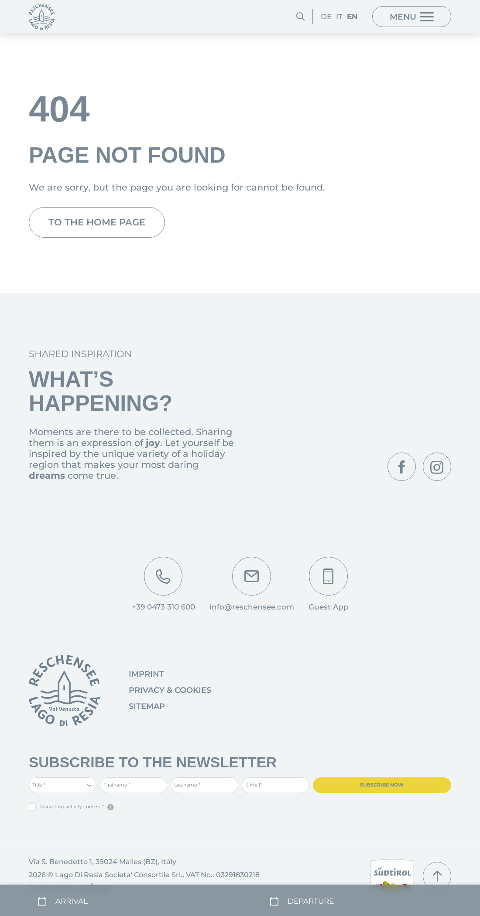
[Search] (300, 16)
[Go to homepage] (64, 690)
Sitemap (147, 706)
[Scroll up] (437, 876)
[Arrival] (124, 899)
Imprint (146, 674)
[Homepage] (42, 16)
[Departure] (356, 899)
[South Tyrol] (392, 876)
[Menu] (411, 16)
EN (352, 16)
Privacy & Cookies (170, 690)
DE (326, 16)
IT (339, 16)
